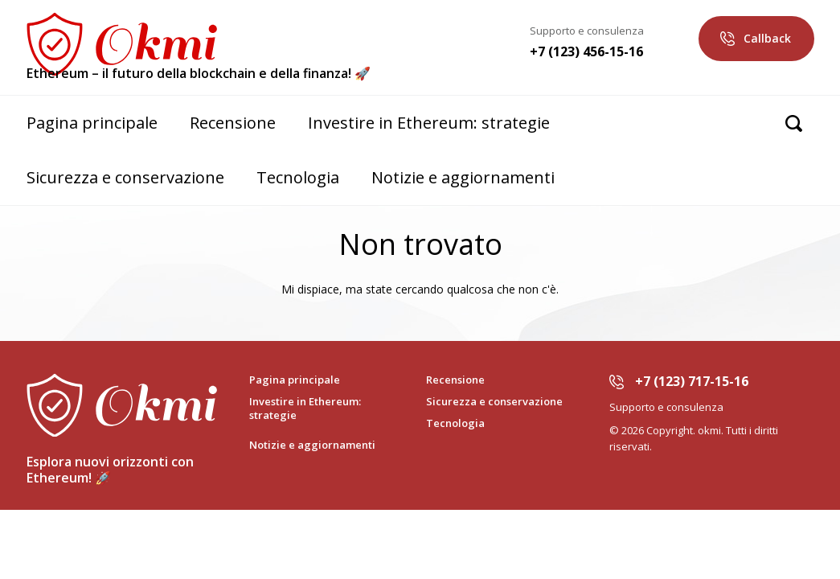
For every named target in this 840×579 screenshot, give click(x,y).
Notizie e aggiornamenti (463, 177)
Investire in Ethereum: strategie (429, 122)
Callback (767, 38)
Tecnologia (297, 177)
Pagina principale (92, 122)
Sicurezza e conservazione (125, 177)
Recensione (233, 122)
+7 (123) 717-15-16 (691, 381)
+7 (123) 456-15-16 (586, 51)
